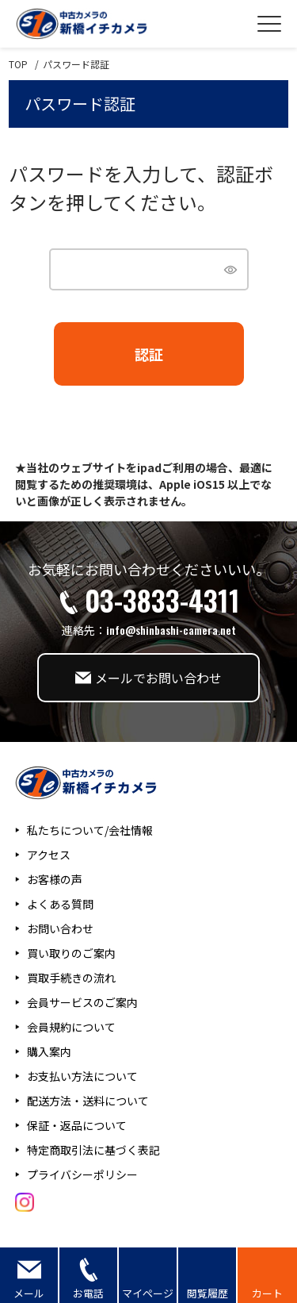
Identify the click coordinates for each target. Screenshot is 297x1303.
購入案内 (49, 1051)
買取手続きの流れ (71, 977)
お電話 (88, 1293)
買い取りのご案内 (71, 953)
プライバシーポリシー (82, 1174)
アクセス (48, 854)
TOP (18, 64)
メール (28, 1293)
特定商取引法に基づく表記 (93, 1149)
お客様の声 (54, 879)
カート (267, 1293)
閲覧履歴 (207, 1293)
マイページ (147, 1293)
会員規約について (71, 1026)
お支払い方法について (82, 1076)
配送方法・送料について (88, 1100)
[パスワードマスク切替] (229, 269)
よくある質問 (60, 903)
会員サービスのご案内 (82, 1002)
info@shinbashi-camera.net (171, 630)
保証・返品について (77, 1125)
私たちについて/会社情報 (90, 830)
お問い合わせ (60, 928)
